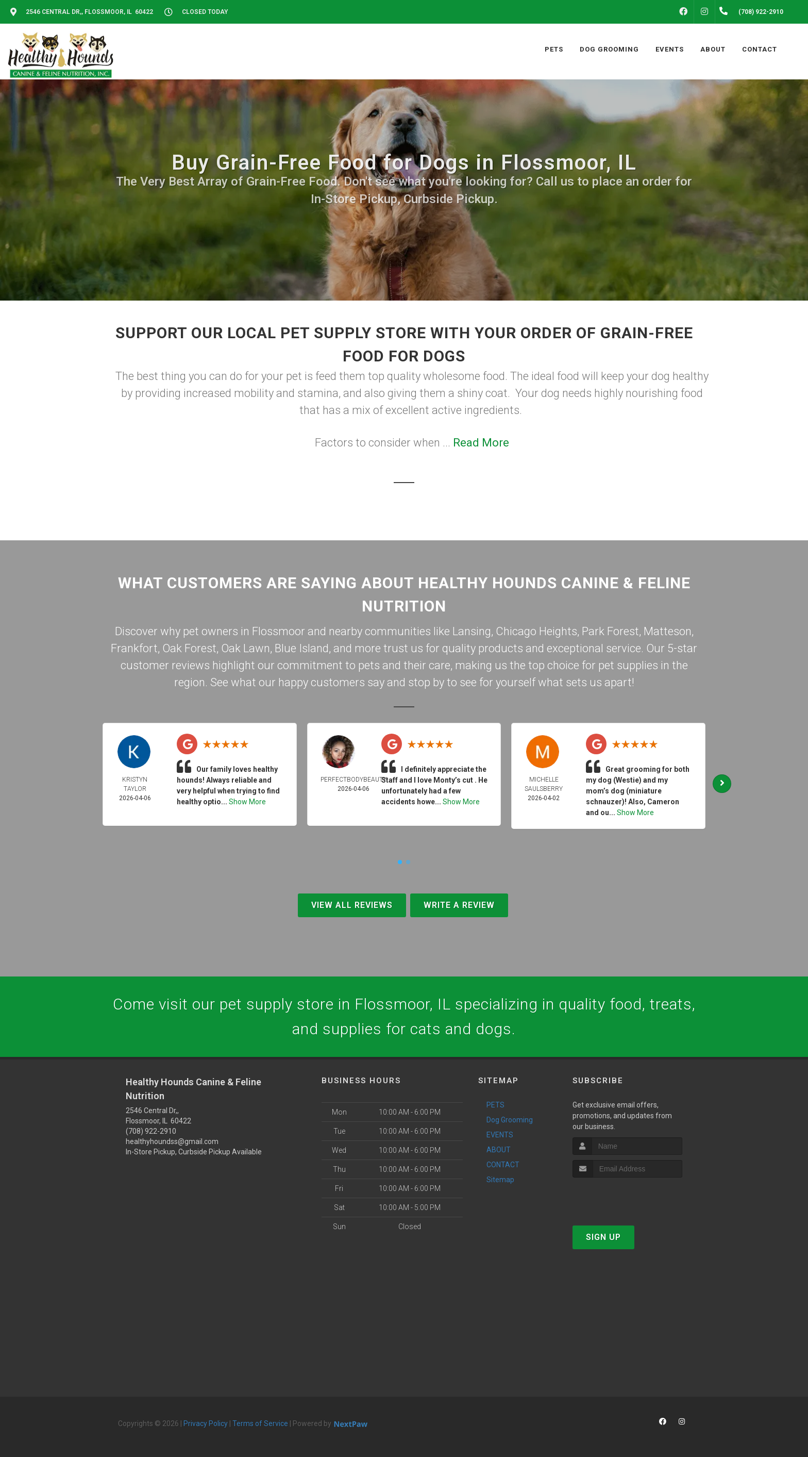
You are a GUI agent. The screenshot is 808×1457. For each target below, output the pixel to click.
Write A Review (459, 905)
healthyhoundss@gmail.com (172, 1141)
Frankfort (134, 648)
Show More (247, 802)
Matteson (668, 631)
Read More (481, 442)
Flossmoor (278, 631)
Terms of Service (260, 1423)
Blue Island (302, 648)
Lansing (471, 631)
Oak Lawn (245, 648)
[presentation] (627, 1197)
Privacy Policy (205, 1423)
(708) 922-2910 (151, 1131)
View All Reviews (352, 905)
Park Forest (610, 631)
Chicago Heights (536, 631)
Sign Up (603, 1237)
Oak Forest (189, 648)
